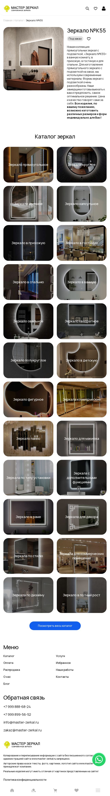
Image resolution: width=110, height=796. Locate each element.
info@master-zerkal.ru (21, 722)
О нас (7, 677)
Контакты (62, 677)
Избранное (63, 663)
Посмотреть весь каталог (55, 626)
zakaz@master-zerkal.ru (22, 730)
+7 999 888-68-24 (17, 706)
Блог (6, 684)
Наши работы (64, 670)
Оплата (8, 663)
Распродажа (11, 670)
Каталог (19, 20)
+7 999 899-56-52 (17, 714)
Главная (7, 20)
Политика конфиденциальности (24, 780)
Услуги (60, 656)
